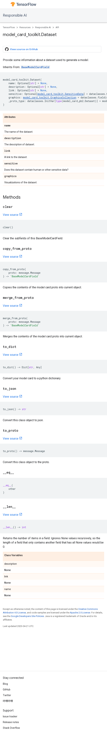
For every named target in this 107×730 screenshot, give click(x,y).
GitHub (6, 689)
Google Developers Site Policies (27, 616)
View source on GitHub (21, 49)
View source (10, 214)
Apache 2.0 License (80, 612)
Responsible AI (15, 15)
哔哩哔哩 (8, 701)
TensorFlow (9, 27)
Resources (25, 27)
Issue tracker (10, 716)
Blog (5, 683)
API (57, 27)
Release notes (11, 722)
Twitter (7, 695)
